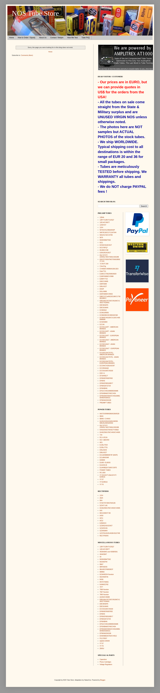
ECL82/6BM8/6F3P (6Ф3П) (109, 455)
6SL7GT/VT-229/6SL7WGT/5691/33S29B (109, 256)
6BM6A (102, 572)
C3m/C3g (103, 266)
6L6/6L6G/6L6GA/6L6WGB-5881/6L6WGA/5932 (109, 422)
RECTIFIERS (104, 536)
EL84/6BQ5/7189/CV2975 (108, 467)
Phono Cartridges (105, 662)
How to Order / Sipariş (26, 38)
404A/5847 (103, 554)
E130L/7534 (104, 445)
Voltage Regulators (106, 664)
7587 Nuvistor (104, 592)
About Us (42, 38)
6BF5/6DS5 (103, 567)
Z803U (102, 648)
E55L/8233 (103, 450)
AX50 (101, 515)
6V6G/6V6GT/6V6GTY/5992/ (109, 430)
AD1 (101, 442)
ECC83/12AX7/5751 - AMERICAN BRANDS (107, 353)
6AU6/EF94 (103, 562)
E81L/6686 (103, 291)
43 (100, 557)
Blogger (102, 680)
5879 (101, 237)
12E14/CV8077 (105, 222)
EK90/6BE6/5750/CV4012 (108, 636)
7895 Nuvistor (104, 594)
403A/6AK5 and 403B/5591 (109, 552)
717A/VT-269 (104, 264)
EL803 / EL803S (105, 462)
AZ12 (101, 520)
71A (101, 435)
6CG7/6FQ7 (104, 247)
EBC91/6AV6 (104, 307)
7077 (101, 587)
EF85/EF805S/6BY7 (106, 383)
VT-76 (102, 484)
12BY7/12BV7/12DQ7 (107, 220)
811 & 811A (103, 437)
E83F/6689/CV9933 (106, 294)
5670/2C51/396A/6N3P (107, 230)
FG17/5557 (103, 638)
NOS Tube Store (35, 13)
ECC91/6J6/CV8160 (106, 371)
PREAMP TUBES (105, 403)
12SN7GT (103, 225)
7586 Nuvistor (104, 589)
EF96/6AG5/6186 (105, 400)
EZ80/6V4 (103, 523)
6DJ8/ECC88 (104, 250)
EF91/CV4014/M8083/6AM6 (109, 391)
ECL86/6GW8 (104, 457)
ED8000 (102, 460)
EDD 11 (102, 373)
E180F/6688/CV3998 (106, 276)
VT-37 (102, 479)
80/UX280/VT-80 (105, 513)
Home (11, 38)
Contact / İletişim (56, 38)
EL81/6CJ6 (103, 465)
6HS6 (101, 579)
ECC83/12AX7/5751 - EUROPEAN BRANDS (107, 362)
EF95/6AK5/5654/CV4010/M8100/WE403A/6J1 (110, 396)
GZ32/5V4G (104, 528)
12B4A (102, 217)
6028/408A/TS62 (105, 240)
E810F (102, 289)
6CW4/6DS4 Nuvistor (107, 574)
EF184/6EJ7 (104, 376)
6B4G (102, 416)
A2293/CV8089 (105, 597)
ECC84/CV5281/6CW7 (107, 365)
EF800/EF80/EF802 (106, 378)
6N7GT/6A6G (104, 582)
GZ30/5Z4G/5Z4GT (106, 525)
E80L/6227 (103, 286)
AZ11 (101, 518)
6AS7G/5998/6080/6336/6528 (109, 413)
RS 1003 (102, 472)
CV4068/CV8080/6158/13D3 (109, 269)
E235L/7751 (104, 447)
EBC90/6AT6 (104, 305)
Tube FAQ (85, 38)
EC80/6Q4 (103, 310)
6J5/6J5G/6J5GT (105, 252)
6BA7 (101, 564)
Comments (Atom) (27, 55)
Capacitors (103, 659)
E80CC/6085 (104, 281)
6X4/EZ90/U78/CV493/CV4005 (110, 432)
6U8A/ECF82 (104, 584)
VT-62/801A (104, 482)
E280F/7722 (104, 279)
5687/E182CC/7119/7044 (108, 232)
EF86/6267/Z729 (105, 386)
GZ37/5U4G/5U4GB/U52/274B (110, 533)
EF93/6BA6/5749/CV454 (108, 393)
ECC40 (102, 324)
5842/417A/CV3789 (106, 235)
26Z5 (101, 498)
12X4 (101, 227)
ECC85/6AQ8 (104, 368)
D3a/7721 (103, 271)
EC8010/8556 (104, 312)
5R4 (101, 500)
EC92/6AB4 (103, 322)
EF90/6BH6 (103, 388)
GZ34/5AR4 (104, 531)
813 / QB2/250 (104, 440)
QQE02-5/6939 (105, 641)
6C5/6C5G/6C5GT (106, 245)
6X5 (101, 510)
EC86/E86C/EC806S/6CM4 (109, 315)
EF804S (102, 381)
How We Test (72, 38)
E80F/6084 (103, 284)
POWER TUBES (105, 470)
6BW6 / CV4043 (105, 419)
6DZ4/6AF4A (104, 577)
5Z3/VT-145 (103, 505)
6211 (101, 242)
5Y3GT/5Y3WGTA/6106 (108, 503)
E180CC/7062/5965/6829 (108, 274)
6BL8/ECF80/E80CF (106, 569)
